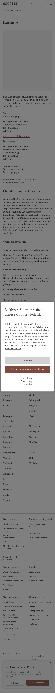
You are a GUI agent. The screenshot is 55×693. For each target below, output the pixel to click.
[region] (27, 346)
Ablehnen (27, 360)
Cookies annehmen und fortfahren (27, 369)
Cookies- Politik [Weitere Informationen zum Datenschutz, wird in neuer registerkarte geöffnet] (13, 348)
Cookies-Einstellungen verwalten (27, 381)
